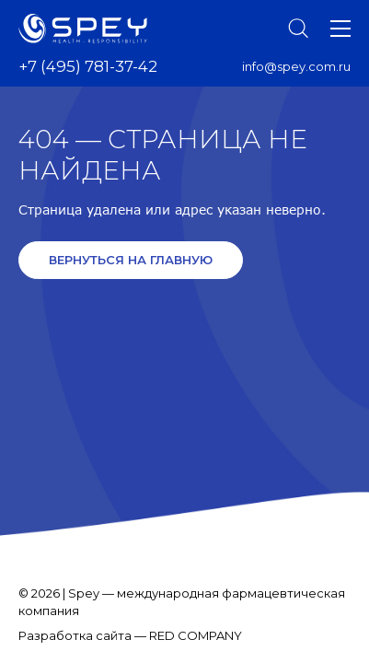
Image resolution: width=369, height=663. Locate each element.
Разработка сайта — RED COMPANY (130, 635)
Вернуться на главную (131, 259)
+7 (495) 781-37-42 (87, 66)
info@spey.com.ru (296, 66)
